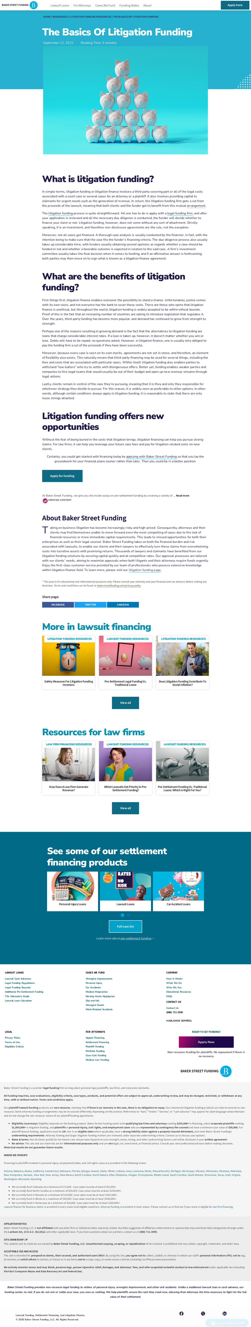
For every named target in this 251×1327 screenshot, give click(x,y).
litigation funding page (145, 568)
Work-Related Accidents (99, 1002)
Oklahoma (121, 1168)
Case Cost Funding (96, 1048)
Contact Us (172, 1001)
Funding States (129, 5)
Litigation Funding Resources (90, 16)
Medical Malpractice (97, 985)
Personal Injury (94, 976)
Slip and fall (92, 994)
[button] (58, 603)
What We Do (174, 976)
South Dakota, (196, 1168)
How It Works (174, 972)
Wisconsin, (24, 1172)
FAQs (169, 989)
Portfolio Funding (95, 1044)
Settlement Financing (97, 1035)
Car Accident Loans (178, 899)
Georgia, (86, 1164)
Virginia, (236, 1168)
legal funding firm (180, 213)
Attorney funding (110, 1200)
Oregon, (133, 1168)
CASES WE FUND (95, 966)
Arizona (8, 1164)
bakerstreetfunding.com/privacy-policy (119, 584)
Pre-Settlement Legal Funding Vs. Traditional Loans (125, 681)
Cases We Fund (105, 5)
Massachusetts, (162, 1164)
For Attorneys (82, 5)
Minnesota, (212, 1164)
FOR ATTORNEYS (95, 1025)
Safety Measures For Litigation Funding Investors (68, 681)
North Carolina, (84, 1168)
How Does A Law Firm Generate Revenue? (68, 785)
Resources (60, 16)
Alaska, (29, 1164)
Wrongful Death (95, 998)
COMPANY (171, 966)
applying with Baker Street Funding (151, 456)
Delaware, (66, 1164)
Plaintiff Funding (95, 1039)
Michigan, (176, 1164)
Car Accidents (93, 980)
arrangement (196, 206)
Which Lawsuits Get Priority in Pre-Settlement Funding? (125, 785)
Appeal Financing (95, 1031)
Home (47, 16)
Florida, (76, 1164)
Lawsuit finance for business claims (24, 1200)
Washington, (11, 1172)
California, (39, 1164)
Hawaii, (95, 1164)
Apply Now (206, 1035)
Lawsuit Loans (59, 5)
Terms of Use (12, 1035)
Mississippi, (189, 1164)
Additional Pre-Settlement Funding (24, 985)
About (147, 5)
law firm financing (223, 1200)
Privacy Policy (12, 1031)
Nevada (28, 1168)
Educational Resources (178, 985)
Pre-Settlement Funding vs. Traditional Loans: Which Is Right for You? (182, 785)
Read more (182, 494)
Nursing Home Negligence (100, 989)
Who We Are (173, 980)
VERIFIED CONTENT (60, 498)
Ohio (111, 1168)
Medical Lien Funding (97, 1053)
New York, (40, 1168)
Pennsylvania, (146, 1168)
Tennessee (210, 1168)
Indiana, (121, 1164)
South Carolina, (179, 1168)
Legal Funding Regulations (20, 976)
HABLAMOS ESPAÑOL (179, 1014)
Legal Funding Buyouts (18, 980)
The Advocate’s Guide (17, 989)
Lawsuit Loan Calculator (18, 994)
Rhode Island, (161, 1168)
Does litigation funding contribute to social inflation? (182, 681)
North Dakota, (100, 1168)
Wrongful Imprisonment (99, 972)
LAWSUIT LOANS (14, 966)
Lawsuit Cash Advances (18, 972)
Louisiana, (139, 1164)
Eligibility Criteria (14, 1039)
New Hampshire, (13, 1168)
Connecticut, (52, 1164)
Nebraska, (236, 1164)
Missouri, (201, 1164)
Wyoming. (36, 1172)
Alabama (18, 1164)
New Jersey (52, 1168)
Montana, (224, 1164)
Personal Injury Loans (72, 899)
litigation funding (60, 213)
